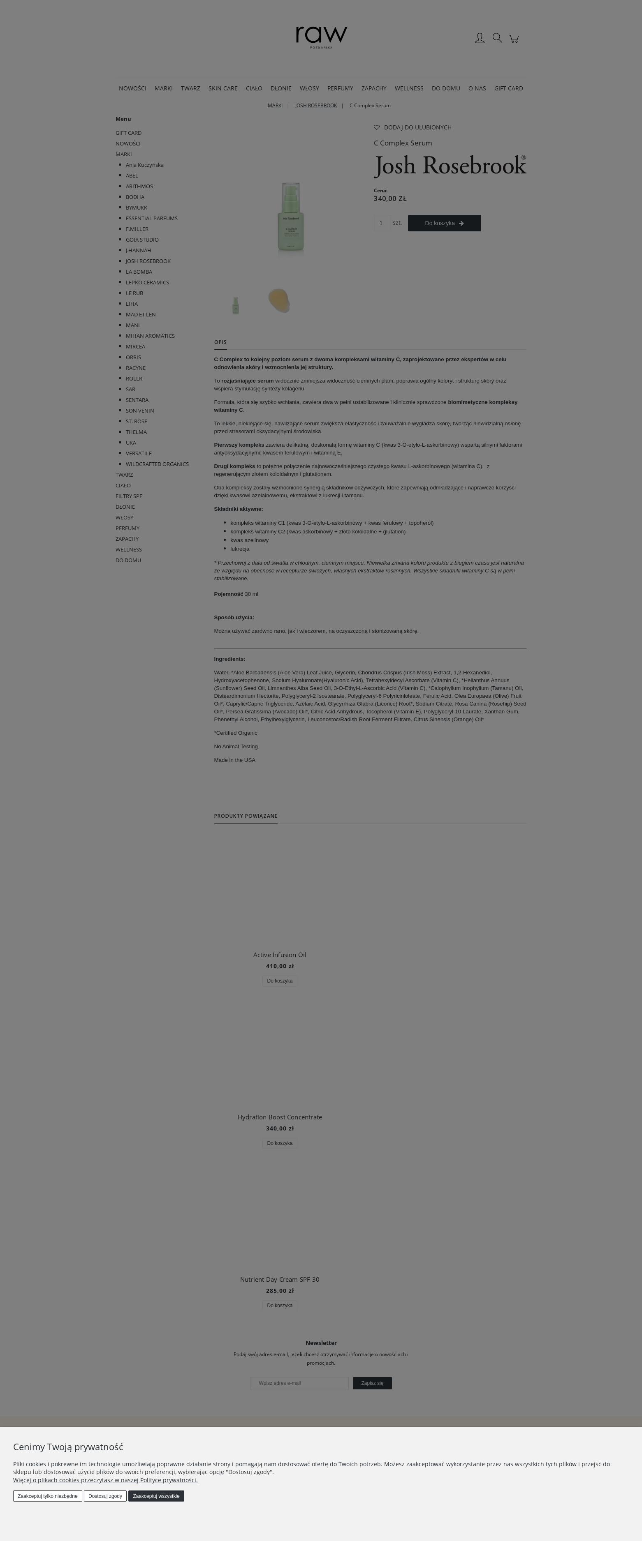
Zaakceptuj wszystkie (156, 1496)
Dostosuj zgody (105, 1496)
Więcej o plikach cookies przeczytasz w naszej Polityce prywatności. (105, 1480)
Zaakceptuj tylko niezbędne (47, 1496)
